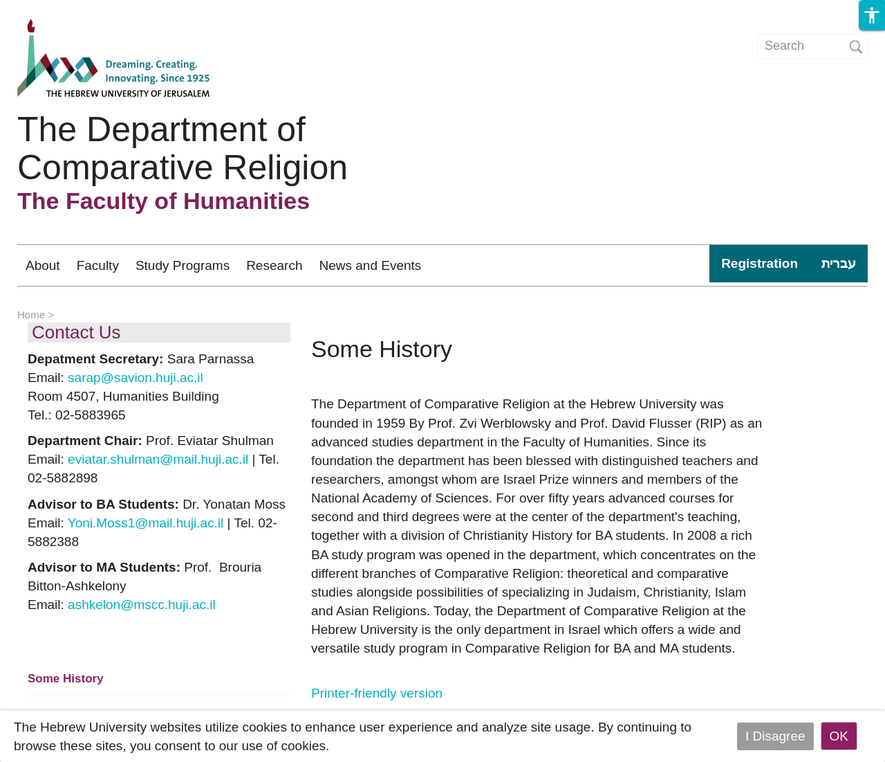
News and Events (370, 265)
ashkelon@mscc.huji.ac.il (142, 604)
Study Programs (183, 265)
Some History (66, 679)
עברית (838, 263)
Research (274, 265)
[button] (872, 15)
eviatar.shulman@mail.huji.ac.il (158, 459)
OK (839, 736)
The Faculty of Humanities (163, 201)
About (43, 265)
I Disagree (775, 736)
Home (31, 314)
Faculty (98, 265)
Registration (759, 263)
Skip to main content (59, 9)
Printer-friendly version (376, 693)
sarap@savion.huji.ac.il (135, 377)
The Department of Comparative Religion (182, 148)
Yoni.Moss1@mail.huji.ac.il (146, 523)
